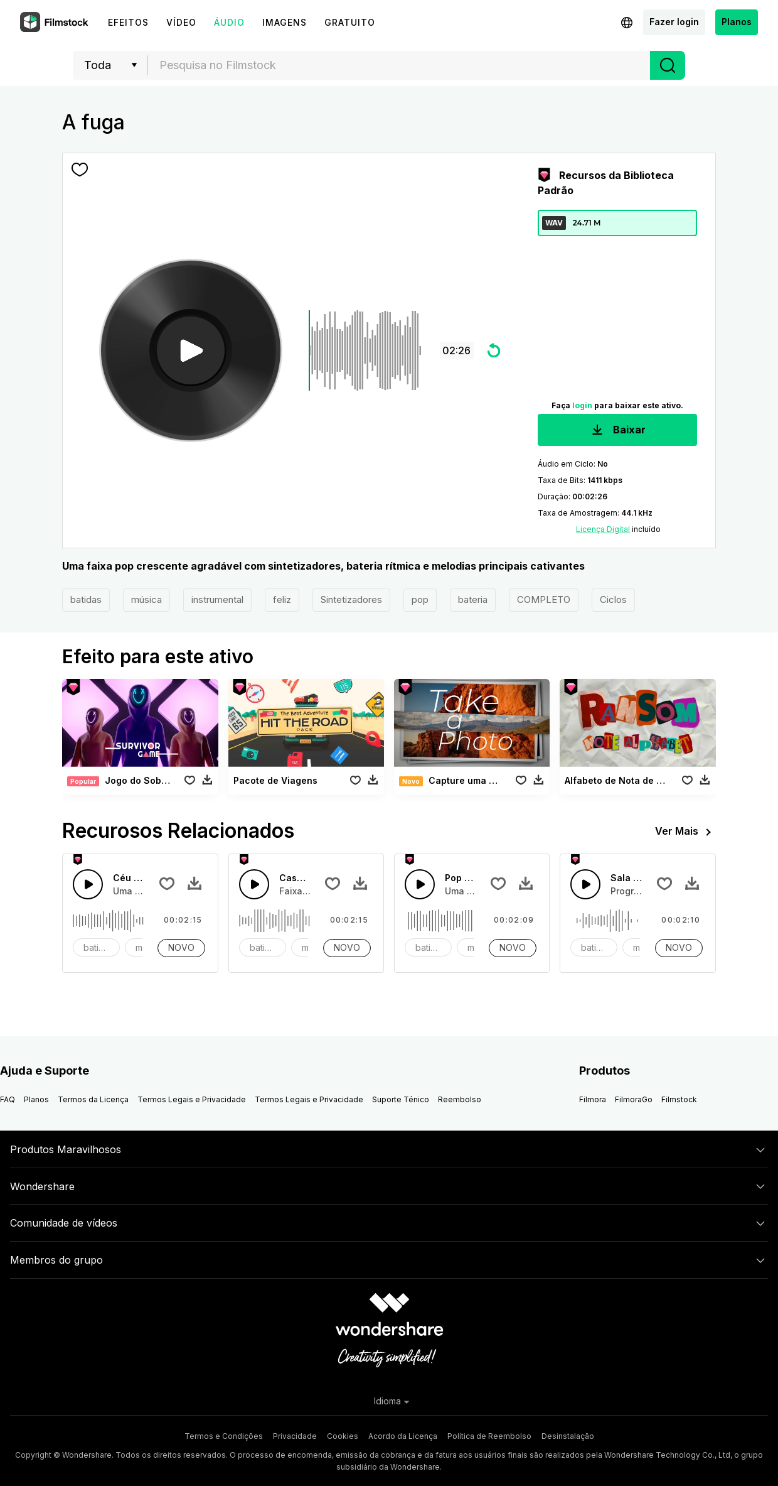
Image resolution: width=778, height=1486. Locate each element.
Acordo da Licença (402, 1436)
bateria (473, 599)
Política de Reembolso (489, 1436)
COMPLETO (543, 599)
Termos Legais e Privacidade (191, 1099)
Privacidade (295, 1436)
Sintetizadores (351, 599)
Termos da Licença (93, 1099)
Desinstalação (567, 1436)
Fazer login (674, 21)
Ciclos (613, 599)
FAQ (7, 1099)
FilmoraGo (634, 1099)
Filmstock (679, 1099)
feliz (282, 599)
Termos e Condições (223, 1436)
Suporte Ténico (400, 1099)
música (146, 599)
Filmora (592, 1099)
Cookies (342, 1436)
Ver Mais (685, 832)
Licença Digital (603, 529)
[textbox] (399, 65)
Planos (737, 21)
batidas (86, 599)
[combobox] (399, 65)
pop (420, 599)
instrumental (217, 599)
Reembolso (459, 1099)
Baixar (617, 430)
